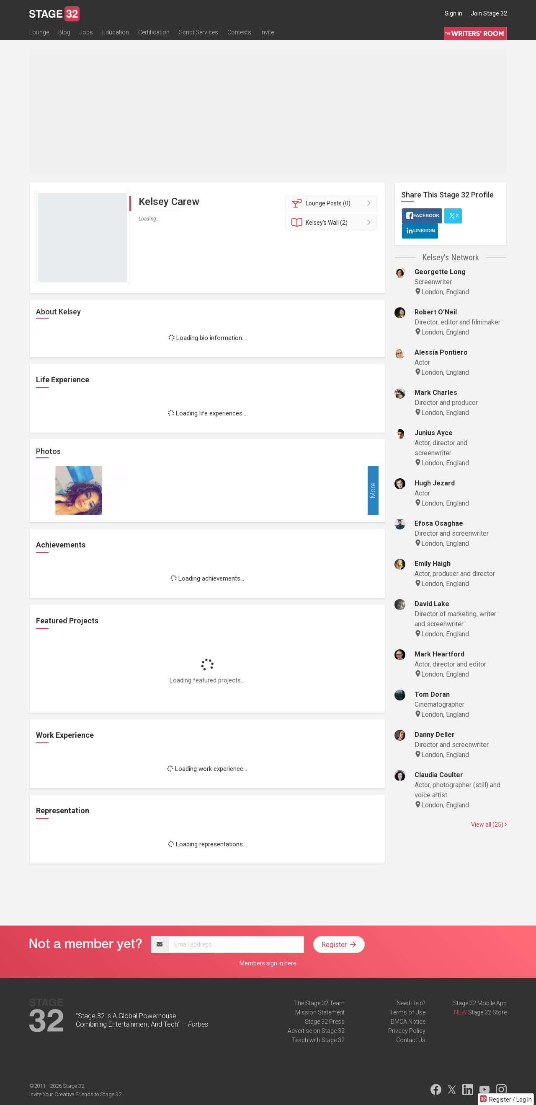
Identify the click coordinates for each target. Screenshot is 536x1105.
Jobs (86, 32)
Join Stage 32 (489, 13)
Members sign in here (268, 963)
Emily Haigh (433, 564)
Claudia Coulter (439, 775)
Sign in (453, 13)
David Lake (432, 604)
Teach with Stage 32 (318, 1040)
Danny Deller (435, 735)
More (373, 490)
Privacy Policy (406, 1030)
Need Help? (411, 1003)
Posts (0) (333, 203)
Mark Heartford (439, 654)
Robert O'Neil (436, 312)
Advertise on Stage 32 (316, 1030)
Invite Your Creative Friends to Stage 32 (75, 1094)
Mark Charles (436, 393)
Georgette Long (440, 272)
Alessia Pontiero (441, 352)
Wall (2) (333, 223)
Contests (239, 32)
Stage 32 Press (325, 1021)
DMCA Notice (408, 1021)
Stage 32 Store (487, 1012)
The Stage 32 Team (319, 1003)
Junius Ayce (434, 433)
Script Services (198, 32)
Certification (154, 32)
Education (115, 32)
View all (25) (489, 824)
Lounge (39, 32)
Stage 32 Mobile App (480, 1003)
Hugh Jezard (435, 483)
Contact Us (410, 1040)
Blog (64, 32)
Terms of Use (407, 1012)
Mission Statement (320, 1012)
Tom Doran (432, 694)
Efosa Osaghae (439, 523)
